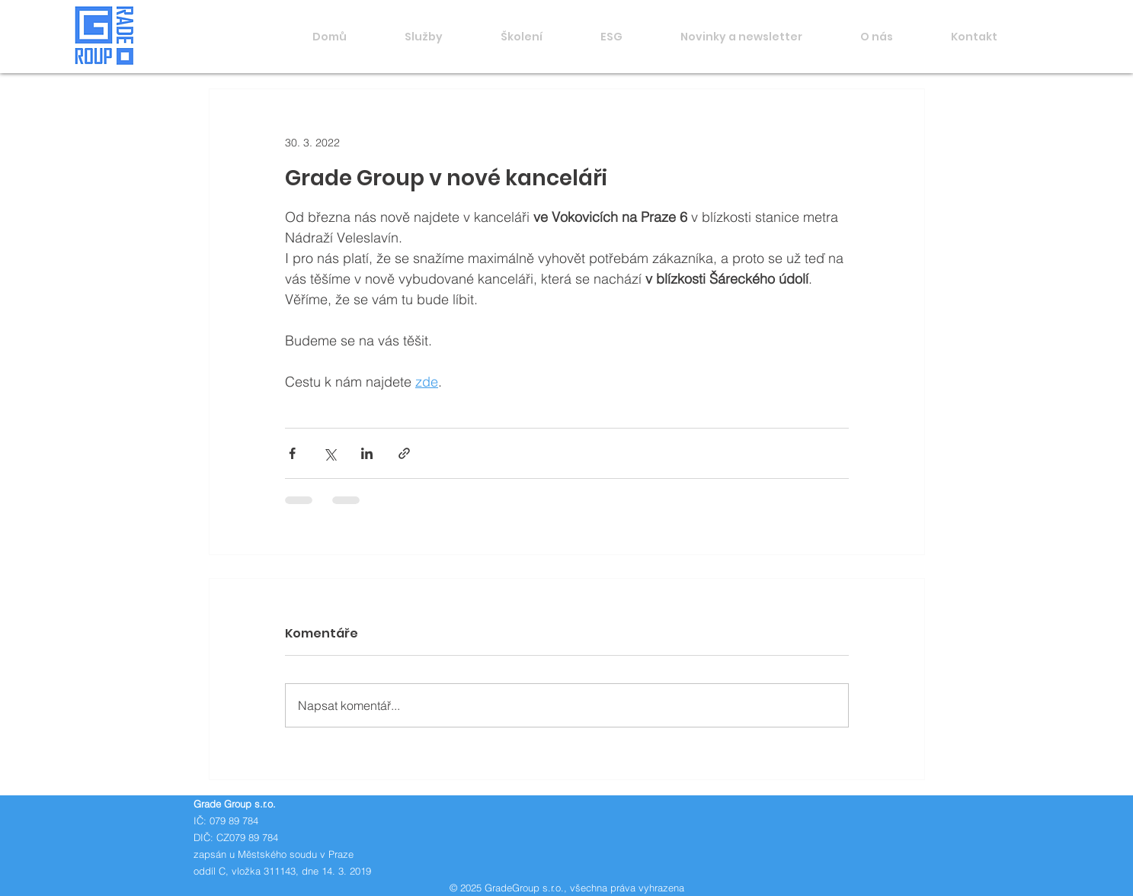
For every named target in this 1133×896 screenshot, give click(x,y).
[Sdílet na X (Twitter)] (329, 453)
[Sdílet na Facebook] (292, 453)
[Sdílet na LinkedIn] (367, 453)
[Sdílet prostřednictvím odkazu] (404, 453)
